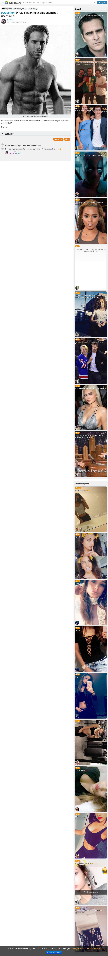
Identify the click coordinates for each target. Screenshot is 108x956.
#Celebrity (33, 9)
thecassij (77, 630)
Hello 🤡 (77, 537)
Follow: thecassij (80, 584)
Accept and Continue (54, 952)
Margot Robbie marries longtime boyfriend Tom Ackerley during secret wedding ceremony (89, 343)
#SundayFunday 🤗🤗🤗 (82, 490)
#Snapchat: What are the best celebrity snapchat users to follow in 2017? (91, 250)
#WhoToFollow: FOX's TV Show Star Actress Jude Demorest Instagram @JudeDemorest (89, 296)
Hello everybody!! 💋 (81, 770)
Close (67, 139)
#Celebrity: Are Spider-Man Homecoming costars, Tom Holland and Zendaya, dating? (90, 110)
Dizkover (13, 3)
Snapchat (7, 9)
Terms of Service (93, 948)
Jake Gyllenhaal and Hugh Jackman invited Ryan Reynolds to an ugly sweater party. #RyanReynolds (90, 63)
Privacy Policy (77, 948)
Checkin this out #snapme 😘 (84, 863)
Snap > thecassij (80, 677)
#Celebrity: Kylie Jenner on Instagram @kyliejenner (90, 389)
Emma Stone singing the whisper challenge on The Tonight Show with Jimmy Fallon (90, 436)
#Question (8, 13)
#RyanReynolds (20, 9)
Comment (58, 139)
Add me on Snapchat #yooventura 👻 (86, 817)
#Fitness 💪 (78, 723)
